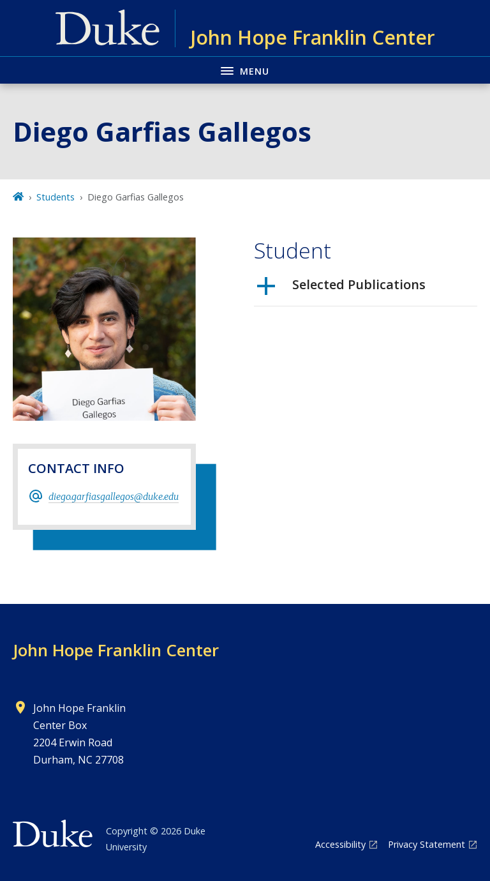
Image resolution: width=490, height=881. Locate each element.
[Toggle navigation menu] (245, 70)
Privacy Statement (426, 844)
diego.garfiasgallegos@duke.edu (113, 496)
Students (55, 197)
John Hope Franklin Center (116, 649)
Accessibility (340, 844)
